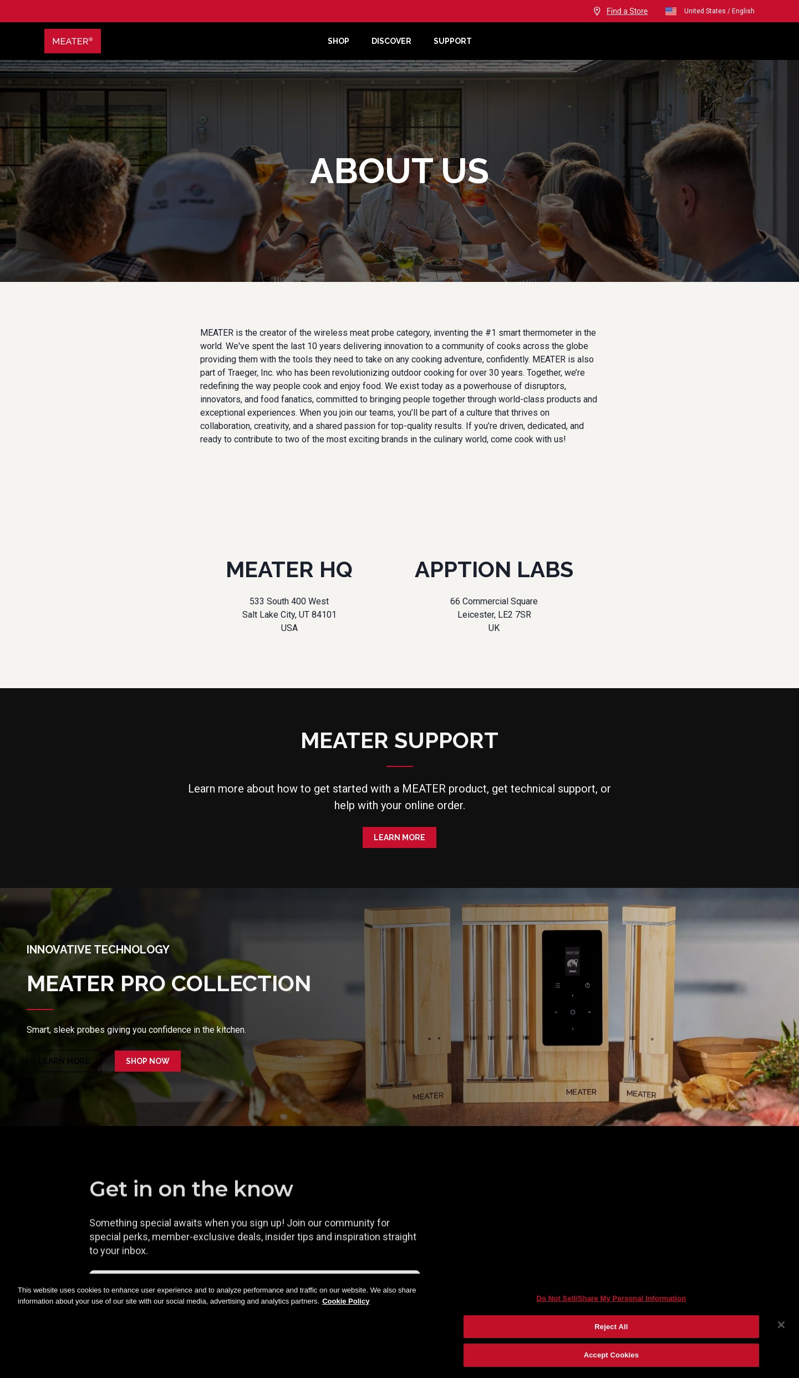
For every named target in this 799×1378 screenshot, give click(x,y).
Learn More (399, 837)
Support (453, 41)
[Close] (781, 1325)
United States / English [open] (709, 11)
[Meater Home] (180, 41)
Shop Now (148, 1061)
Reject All (611, 1327)
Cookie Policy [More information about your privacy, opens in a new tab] (345, 1301)
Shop (338, 41)
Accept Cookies (611, 1355)
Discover (391, 41)
